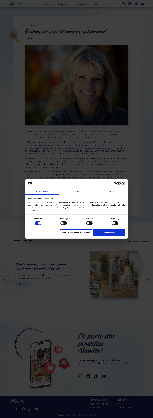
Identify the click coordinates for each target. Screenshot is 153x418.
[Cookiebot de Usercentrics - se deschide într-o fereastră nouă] (115, 183)
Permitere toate (109, 233)
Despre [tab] (111, 191)
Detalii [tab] (76, 191)
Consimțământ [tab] (42, 191)
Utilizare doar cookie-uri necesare (76, 233)
